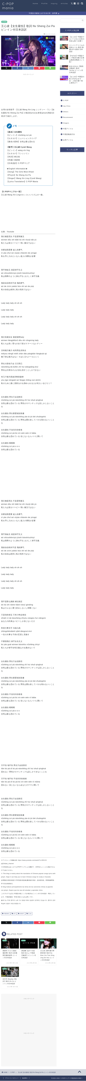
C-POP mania (8, 6)
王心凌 (29, 913)
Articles (64, 3)
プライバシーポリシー (12, 1078)
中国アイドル (68, 129)
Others (65, 112)
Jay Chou (66, 106)
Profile (44, 3)
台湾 (14, 913)
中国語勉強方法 (69, 134)
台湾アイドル (68, 140)
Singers (66, 123)
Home (35, 3)
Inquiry (54, 3)
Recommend (68, 117)
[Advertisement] (28, 91)
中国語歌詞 (6, 913)
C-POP (4, 22)
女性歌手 (21, 913)
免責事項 (24, 1078)
